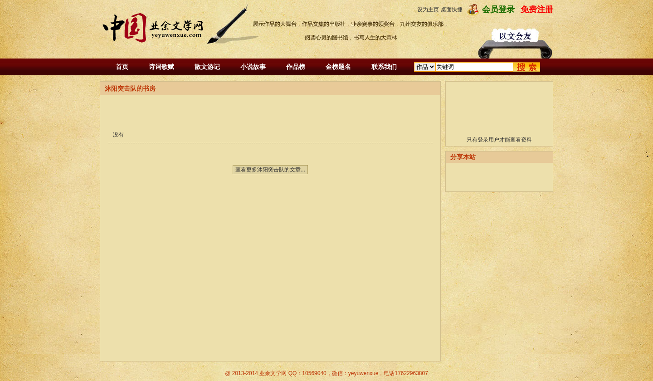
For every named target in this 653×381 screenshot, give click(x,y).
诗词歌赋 (161, 66)
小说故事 (253, 66)
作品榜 (295, 66)
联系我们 (384, 66)
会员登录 (498, 9)
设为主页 (428, 9)
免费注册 (537, 9)
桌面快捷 (452, 9)
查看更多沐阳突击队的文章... (270, 169)
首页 (122, 66)
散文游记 (207, 66)
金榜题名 (338, 66)
